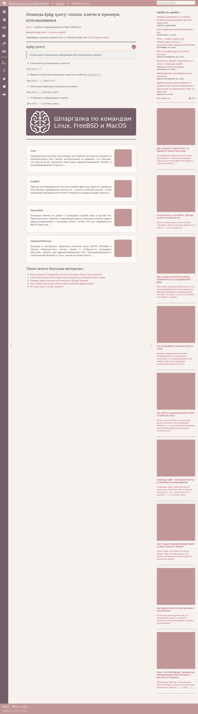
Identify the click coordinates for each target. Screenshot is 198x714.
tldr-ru (62, 40)
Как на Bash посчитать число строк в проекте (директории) (63, 284)
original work (101, 40)
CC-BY (90, 40)
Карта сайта (20, 705)
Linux (60, 3)
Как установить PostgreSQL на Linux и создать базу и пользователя (67, 275)
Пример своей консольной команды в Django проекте (61, 281)
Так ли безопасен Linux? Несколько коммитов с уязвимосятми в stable (69, 278)
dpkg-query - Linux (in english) (50, 34)
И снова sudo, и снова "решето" (49, 287)
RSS (192, 97)
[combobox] (176, 3)
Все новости (163, 97)
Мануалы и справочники (29, 3)
